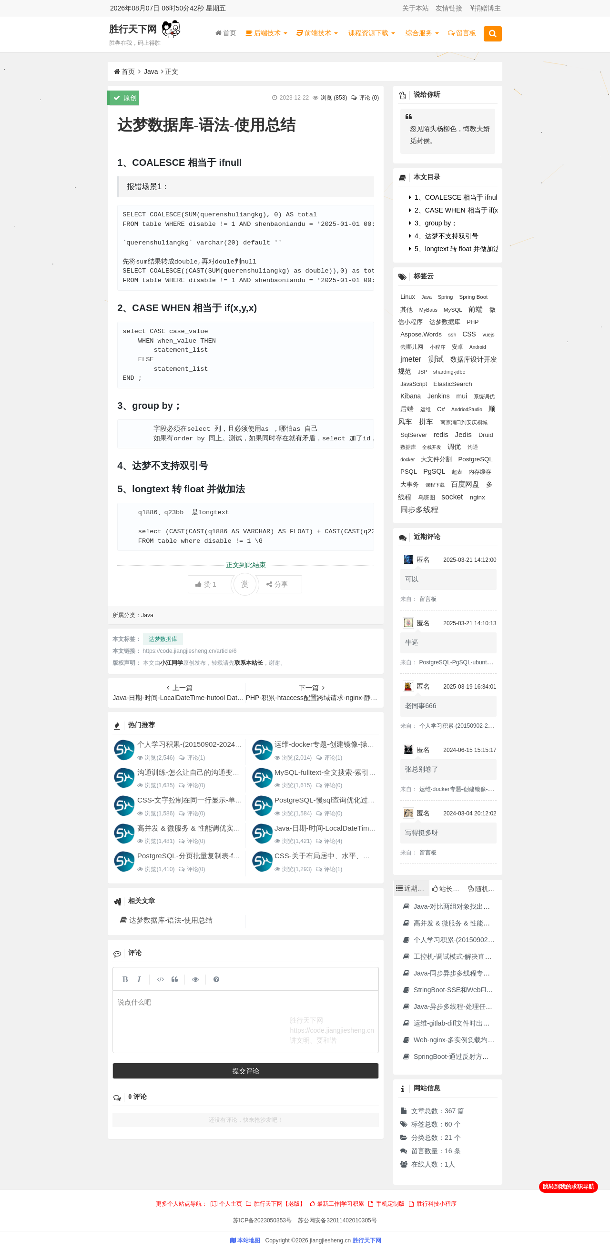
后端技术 (266, 33)
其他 (407, 309)
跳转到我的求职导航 (568, 1186)
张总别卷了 (421, 769)
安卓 (458, 347)
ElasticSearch (452, 383)
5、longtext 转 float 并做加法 (454, 249)
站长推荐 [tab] (448, 889)
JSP (423, 372)
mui (462, 396)
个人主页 (226, 1203)
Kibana (411, 396)
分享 (277, 584)
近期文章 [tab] (412, 888)
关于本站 (415, 8)
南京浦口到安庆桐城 (464, 422)
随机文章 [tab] (485, 889)
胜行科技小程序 (432, 1203)
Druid (485, 434)
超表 (458, 472)
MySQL (454, 309)
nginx (477, 497)
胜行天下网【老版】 (275, 1203)
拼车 (427, 421)
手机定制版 (386, 1203)
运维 (426, 409)
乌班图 (427, 497)
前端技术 (317, 33)
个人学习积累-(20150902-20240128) (195, 744)
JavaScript (414, 384)
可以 (411, 579)
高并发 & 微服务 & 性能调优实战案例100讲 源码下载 (221, 828)
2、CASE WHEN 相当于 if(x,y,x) (459, 210)
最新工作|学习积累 (336, 1203)
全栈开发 (432, 447)
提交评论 (246, 1071)
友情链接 (449, 8)
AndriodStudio (467, 409)
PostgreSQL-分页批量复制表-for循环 (195, 856)
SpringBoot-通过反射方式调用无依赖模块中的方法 (482, 1056)
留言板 (462, 33)
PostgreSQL (475, 459)
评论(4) (328, 841)
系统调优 (484, 396)
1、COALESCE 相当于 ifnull (454, 197)
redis (442, 434)
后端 (408, 409)
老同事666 (420, 706)
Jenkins (439, 396)
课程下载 (436, 485)
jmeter (411, 359)
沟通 (473, 447)
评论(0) (191, 785)
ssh (453, 334)
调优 (455, 446)
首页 (225, 33)
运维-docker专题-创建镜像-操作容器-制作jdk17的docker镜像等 (373, 744)
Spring (446, 297)
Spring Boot (473, 297)
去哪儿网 (412, 347)
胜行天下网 (133, 29)
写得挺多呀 (421, 832)
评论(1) (191, 757)
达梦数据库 (163, 639)
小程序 (438, 347)
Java (151, 71)
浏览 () (334, 97)
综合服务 (422, 33)
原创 (125, 98)
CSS (470, 334)
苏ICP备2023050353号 (262, 1220)
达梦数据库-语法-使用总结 (166, 920)
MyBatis (429, 310)
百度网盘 (466, 484)
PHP (472, 322)
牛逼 (411, 642)
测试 (437, 359)
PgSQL (435, 471)
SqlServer (414, 434)
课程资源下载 (371, 33)
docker (408, 459)
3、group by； (433, 223)
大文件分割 (437, 459)
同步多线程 (419, 510)
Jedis (464, 434)
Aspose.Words (421, 334)
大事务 (410, 484)
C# (442, 409)
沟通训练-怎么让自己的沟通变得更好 (195, 772)
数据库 (408, 447)
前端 (476, 309)
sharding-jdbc (449, 372)
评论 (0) (364, 97)
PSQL (409, 471)
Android (477, 347)
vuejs (488, 334)
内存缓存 (479, 471)
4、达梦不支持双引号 (443, 236)
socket (453, 497)
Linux (408, 296)
